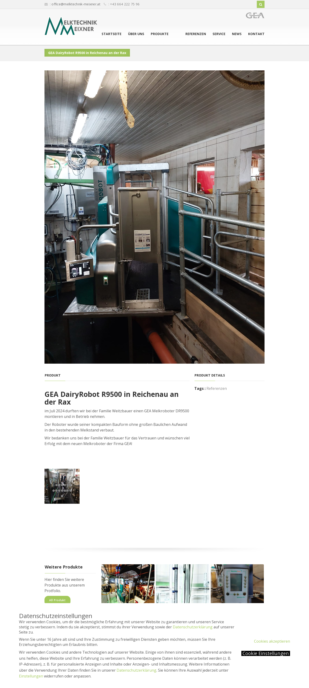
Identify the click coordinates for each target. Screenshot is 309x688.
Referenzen (195, 34)
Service (219, 34)
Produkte (170, 34)
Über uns (146, 34)
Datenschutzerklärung (193, 627)
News (237, 34)
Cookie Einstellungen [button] (266, 653)
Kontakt (256, 34)
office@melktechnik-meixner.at (76, 4)
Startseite (122, 34)
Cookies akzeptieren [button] (272, 641)
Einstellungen (31, 676)
